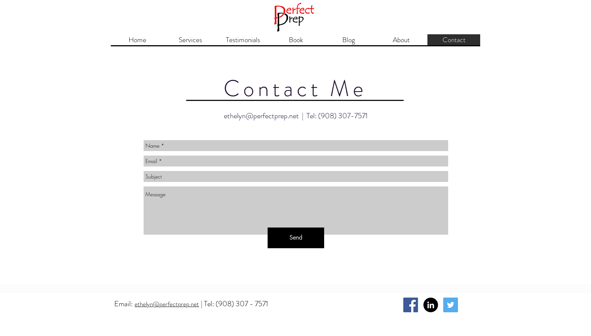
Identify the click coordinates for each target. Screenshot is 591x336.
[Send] (296, 238)
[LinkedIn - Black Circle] (430, 305)
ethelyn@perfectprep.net (261, 115)
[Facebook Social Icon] (410, 305)
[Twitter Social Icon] (450, 305)
